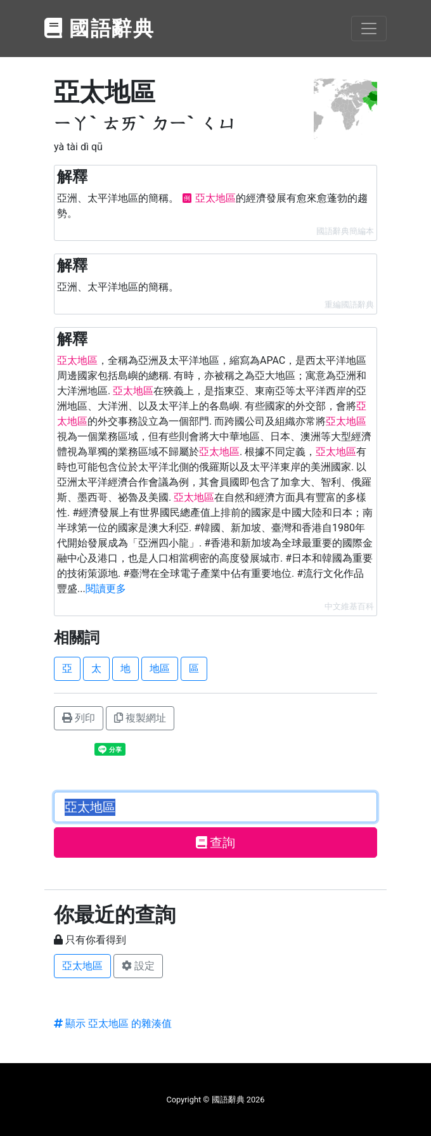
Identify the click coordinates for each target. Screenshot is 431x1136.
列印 (78, 718)
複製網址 (140, 718)
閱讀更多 (106, 589)
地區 (160, 668)
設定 (138, 966)
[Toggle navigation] (369, 28)
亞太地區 (82, 966)
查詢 (216, 842)
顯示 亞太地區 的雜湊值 (113, 1023)
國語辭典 (99, 28)
